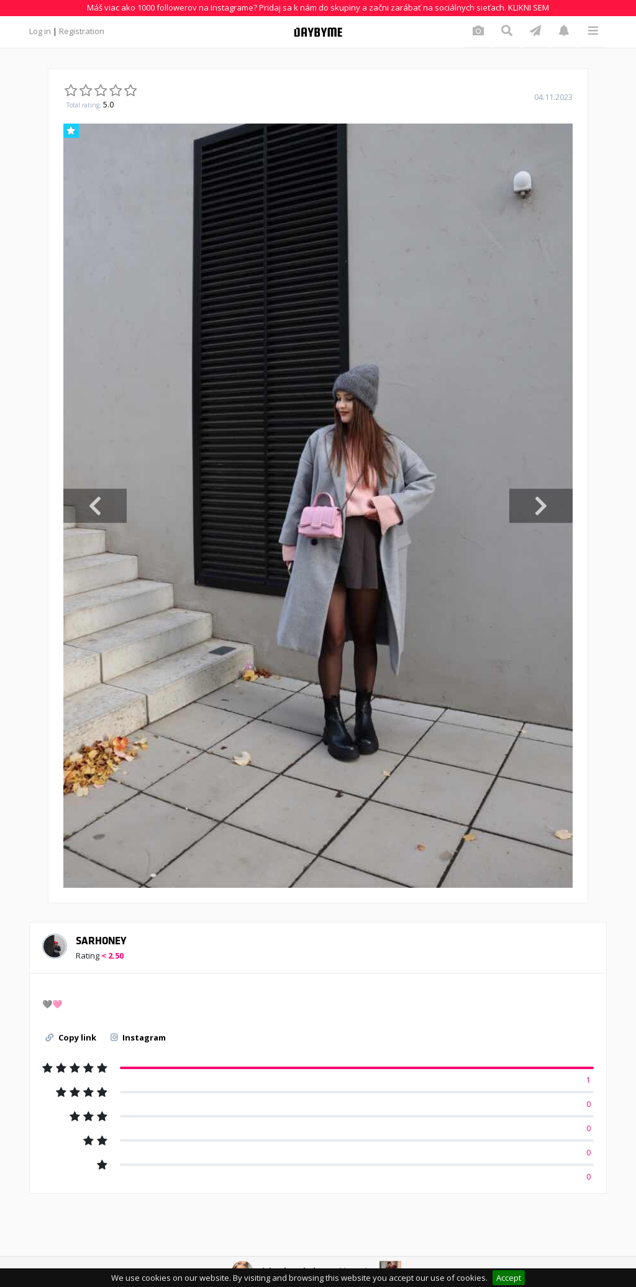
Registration (81, 31)
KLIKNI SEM (528, 7)
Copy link (70, 1037)
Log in (40, 31)
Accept (508, 1277)
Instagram (138, 1037)
